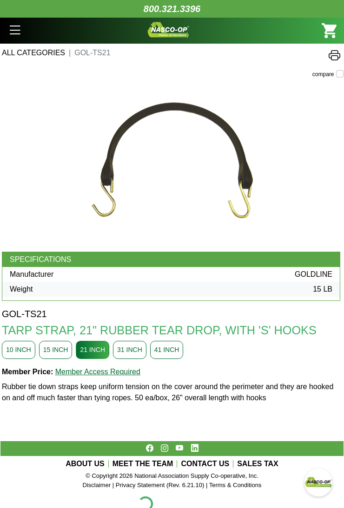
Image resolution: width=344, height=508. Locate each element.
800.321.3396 (172, 9)
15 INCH (55, 349)
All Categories (33, 53)
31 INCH (129, 349)
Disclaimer (97, 485)
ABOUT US (85, 464)
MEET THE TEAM (142, 464)
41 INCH (166, 349)
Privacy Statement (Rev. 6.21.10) (160, 485)
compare (323, 74)
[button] (15, 30)
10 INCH (18, 349)
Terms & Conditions (235, 485)
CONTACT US (205, 464)
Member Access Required (97, 372)
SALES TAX (257, 464)
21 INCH (92, 349)
